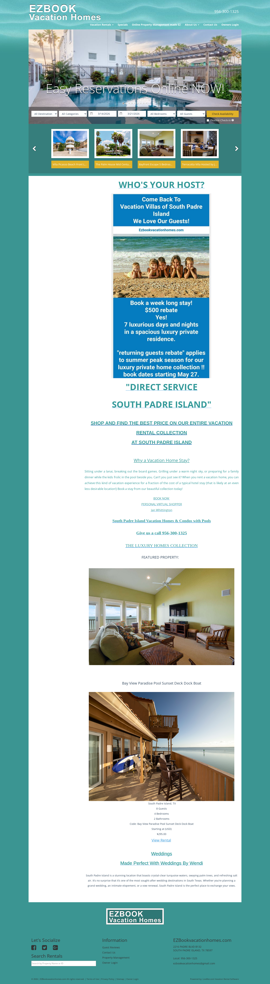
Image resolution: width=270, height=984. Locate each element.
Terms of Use (93, 979)
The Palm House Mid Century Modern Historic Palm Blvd (130, 164)
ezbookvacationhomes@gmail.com (194, 963)
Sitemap (120, 979)
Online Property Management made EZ (156, 24)
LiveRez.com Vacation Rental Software (221, 979)
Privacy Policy (107, 979)
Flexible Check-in (219, 120)
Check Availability (222, 114)
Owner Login (110, 962)
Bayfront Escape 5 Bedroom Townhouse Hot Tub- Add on (173, 164)
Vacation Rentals (102, 24)
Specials (123, 24)
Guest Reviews (111, 947)
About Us (192, 24)
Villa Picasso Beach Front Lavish (72, 164)
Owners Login (230, 24)
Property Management (116, 957)
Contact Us (210, 24)
